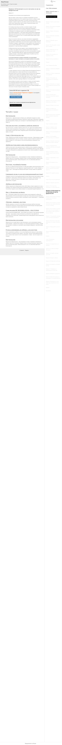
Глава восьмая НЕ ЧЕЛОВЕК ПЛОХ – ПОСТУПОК (22, 210)
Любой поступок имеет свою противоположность (22, 145)
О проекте (22, 250)
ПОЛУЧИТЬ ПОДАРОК (16, 96)
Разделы (27, 250)
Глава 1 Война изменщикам (51, 8)
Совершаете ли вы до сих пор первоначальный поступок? (24, 174)
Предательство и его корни (14, 220)
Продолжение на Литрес (51, 16)
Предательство (10, 115)
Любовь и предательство (14, 184)
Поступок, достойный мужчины (16, 164)
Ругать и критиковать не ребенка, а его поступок (21, 230)
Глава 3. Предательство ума (15, 135)
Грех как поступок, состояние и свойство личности (22, 125)
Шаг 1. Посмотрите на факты (15, 192)
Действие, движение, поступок (16, 202)
